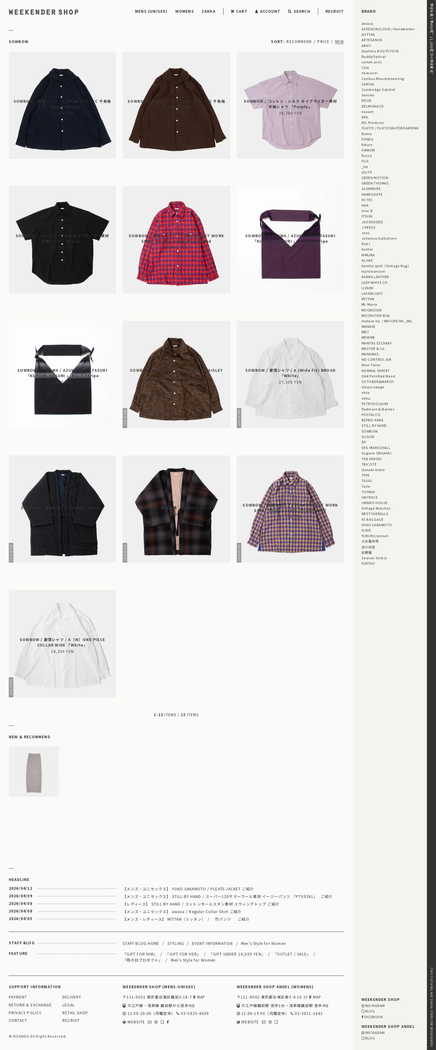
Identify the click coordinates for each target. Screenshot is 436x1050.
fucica (367, 155)
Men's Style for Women (263, 943)
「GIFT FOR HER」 (183, 953)
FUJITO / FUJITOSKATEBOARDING (390, 127)
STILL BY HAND (374, 425)
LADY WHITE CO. (375, 282)
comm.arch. (372, 61)
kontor (367, 249)
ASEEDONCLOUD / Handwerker (388, 28)
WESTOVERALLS (375, 513)
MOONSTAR (372, 309)
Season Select (374, 557)
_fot (365, 166)
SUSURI (368, 436)
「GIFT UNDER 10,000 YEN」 (237, 953)
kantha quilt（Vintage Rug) (385, 265)
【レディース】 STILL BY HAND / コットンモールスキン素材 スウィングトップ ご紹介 (201, 903)
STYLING (175, 943)
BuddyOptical (374, 56)
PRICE (323, 41)
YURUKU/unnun (375, 535)
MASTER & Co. (373, 348)
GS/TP (367, 172)
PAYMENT (18, 997)
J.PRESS (369, 227)
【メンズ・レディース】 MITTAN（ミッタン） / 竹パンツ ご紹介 (186, 919)
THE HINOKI (372, 458)
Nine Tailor (371, 364)
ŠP (364, 442)
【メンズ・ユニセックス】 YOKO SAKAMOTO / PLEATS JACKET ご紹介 (188, 888)
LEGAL (68, 1005)
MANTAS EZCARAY (377, 343)
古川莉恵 (368, 546)
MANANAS (370, 353)
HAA (365, 205)
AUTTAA (368, 34)
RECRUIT (334, 11)
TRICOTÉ (369, 464)
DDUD (367, 100)
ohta (366, 392)
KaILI (366, 243)
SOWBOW (370, 431)
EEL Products (373, 122)
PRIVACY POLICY (25, 1013)
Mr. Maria (369, 304)
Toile (366, 486)
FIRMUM (368, 150)
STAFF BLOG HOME (141, 943)
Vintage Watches (376, 508)
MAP (199, 997)
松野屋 (367, 552)
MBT (365, 331)
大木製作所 (370, 541)
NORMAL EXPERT (376, 370)
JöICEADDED (372, 221)
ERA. (365, 117)
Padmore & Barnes (378, 409)
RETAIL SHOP (75, 1013)
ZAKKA (209, 11)
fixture (367, 144)
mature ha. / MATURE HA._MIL (387, 320)
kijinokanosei (373, 271)
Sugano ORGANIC (377, 452)
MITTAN (368, 298)
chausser (370, 72)
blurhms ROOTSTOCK (380, 50)
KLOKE (367, 260)
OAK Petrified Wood (378, 376)
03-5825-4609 (193, 1013)
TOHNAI (368, 491)
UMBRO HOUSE (375, 502)
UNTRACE (370, 497)
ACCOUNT (268, 11)
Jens (366, 232)
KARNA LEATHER (375, 276)
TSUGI (367, 480)
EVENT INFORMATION (212, 943)
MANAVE (368, 326)
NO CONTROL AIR (376, 359)
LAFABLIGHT (372, 293)
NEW (339, 41)
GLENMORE (371, 188)
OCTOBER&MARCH (378, 381)
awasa (367, 23)
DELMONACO (373, 106)
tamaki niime (373, 469)
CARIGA (368, 83)
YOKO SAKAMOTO (377, 524)
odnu (366, 398)
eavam (368, 111)
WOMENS (184, 11)
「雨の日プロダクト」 (143, 959)
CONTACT (18, 1020)
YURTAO (368, 563)
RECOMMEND (299, 41)
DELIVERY (71, 997)
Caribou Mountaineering (383, 78)
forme (367, 133)
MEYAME (368, 337)
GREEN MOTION (375, 177)
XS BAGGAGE (372, 519)
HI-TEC (367, 199)
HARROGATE (372, 194)
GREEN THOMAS (375, 183)
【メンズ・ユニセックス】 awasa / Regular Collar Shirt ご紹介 (182, 911)
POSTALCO (371, 414)
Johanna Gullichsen (379, 238)
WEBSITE (134, 1022)
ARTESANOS (372, 39)
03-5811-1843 (307, 1013)
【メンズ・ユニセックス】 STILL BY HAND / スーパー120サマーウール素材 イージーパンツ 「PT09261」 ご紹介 (228, 896)
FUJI (365, 160)
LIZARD (368, 287)
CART (239, 11)
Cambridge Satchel (378, 89)
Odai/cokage (373, 386)
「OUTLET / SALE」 (292, 953)
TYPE (366, 475)
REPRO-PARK (372, 419)
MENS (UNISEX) (151, 11)
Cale (365, 67)
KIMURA (368, 254)
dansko (368, 94)
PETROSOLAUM (375, 403)
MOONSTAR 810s (376, 315)
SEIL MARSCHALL (376, 447)
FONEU (368, 139)
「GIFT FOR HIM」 (140, 953)
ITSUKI (367, 216)
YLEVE (366, 530)
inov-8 (367, 210)
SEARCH (299, 11)
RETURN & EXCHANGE (30, 1005)
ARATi (367, 45)
